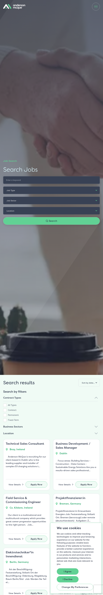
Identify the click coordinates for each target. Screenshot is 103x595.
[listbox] (51, 190)
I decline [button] (68, 579)
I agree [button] (68, 571)
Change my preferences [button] (75, 587)
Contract (12, 410)
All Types (12, 405)
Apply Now (36, 484)
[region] (51, 412)
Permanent (13, 415)
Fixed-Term (13, 420)
